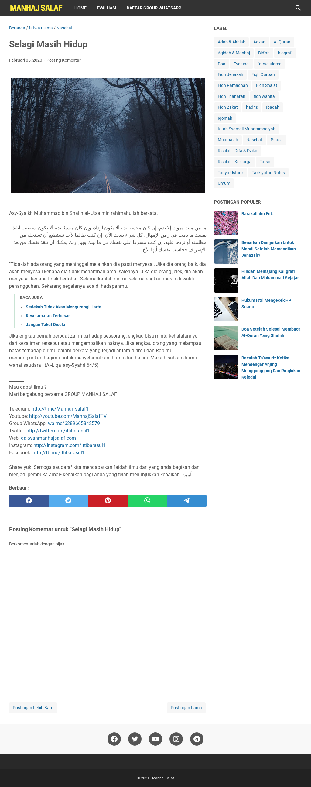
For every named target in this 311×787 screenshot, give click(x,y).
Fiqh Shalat (266, 85)
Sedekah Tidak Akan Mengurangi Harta (63, 306)
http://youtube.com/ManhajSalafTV (68, 416)
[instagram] (176, 739)
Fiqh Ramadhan (233, 85)
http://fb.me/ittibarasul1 (58, 452)
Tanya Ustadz (231, 172)
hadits (252, 107)
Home (80, 7)
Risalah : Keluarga (234, 161)
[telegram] (187, 501)
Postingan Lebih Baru (33, 707)
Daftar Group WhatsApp (154, 7)
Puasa (277, 139)
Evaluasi (106, 7)
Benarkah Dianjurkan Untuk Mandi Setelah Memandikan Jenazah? (268, 249)
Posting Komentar (63, 60)
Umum (224, 183)
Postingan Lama (186, 707)
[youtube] (155, 739)
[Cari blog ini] (298, 8)
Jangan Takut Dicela (45, 324)
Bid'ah (264, 52)
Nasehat (254, 139)
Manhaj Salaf (163, 778)
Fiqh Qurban (263, 74)
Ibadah (272, 107)
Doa (221, 63)
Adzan (259, 42)
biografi (285, 52)
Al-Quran (282, 42)
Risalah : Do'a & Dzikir (237, 150)
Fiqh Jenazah (230, 74)
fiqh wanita (264, 96)
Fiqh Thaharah (231, 96)
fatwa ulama (270, 63)
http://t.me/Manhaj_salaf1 (60, 409)
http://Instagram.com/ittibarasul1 (69, 445)
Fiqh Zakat (228, 107)
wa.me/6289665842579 (74, 423)
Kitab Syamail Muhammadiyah (246, 128)
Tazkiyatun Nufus (268, 172)
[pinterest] (108, 501)
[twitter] (68, 501)
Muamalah (228, 139)
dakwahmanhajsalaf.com (48, 438)
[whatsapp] (147, 501)
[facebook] (29, 501)
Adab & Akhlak (231, 42)
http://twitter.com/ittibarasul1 (58, 431)
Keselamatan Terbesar (48, 315)
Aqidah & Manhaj (234, 52)
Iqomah (225, 118)
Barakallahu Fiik (257, 213)
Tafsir (265, 161)
